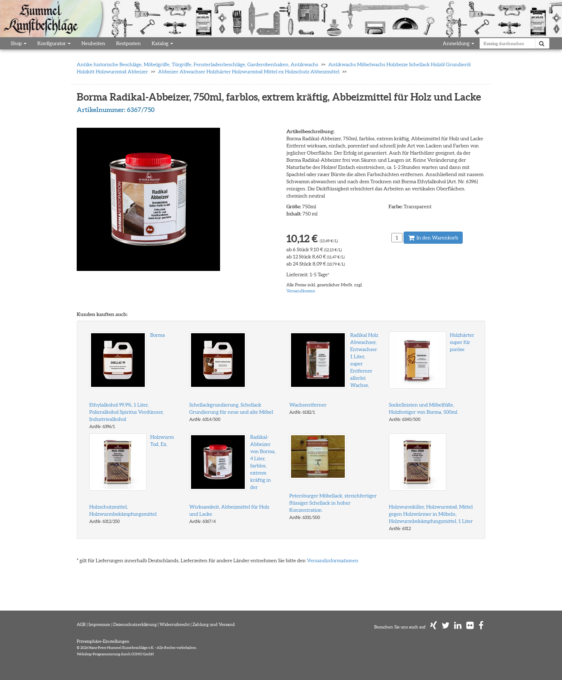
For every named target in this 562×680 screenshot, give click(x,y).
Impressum (99, 624)
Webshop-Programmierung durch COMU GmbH (115, 654)
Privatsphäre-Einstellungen (103, 641)
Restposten (128, 43)
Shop (19, 43)
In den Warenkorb (433, 238)
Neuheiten (93, 43)
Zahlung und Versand (213, 624)
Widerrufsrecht (174, 624)
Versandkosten (300, 290)
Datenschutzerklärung (135, 624)
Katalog (162, 43)
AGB (81, 624)
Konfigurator (54, 43)
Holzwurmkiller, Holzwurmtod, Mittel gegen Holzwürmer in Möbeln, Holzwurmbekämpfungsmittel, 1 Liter (431, 514)
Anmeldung (458, 43)
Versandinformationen (332, 560)
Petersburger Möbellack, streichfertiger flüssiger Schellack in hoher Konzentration (333, 503)
